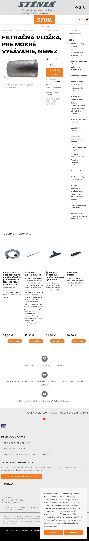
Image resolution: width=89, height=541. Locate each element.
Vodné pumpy (77, 100)
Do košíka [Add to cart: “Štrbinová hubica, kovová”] (36, 341)
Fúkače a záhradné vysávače (79, 121)
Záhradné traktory (79, 76)
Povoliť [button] (53, 533)
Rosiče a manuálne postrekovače (77, 162)
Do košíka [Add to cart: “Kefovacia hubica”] (78, 341)
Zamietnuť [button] (73, 533)
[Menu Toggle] (14, 20)
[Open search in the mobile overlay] (9, 7)
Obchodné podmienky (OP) (17, 443)
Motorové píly (77, 52)
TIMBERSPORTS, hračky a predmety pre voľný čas (79, 216)
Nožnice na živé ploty (77, 89)
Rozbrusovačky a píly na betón (78, 178)
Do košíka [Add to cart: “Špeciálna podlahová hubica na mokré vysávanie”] (57, 341)
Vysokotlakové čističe (77, 129)
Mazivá (74, 185)
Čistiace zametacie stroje (78, 155)
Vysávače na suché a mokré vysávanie (28, 30)
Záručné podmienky (14, 449)
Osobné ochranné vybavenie (78, 206)
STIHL (10, 30)
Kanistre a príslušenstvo (77, 190)
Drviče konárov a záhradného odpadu (78, 111)
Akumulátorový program (77, 45)
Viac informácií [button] (50, 526)
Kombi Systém (77, 82)
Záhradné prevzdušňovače (78, 104)
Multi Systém (76, 85)
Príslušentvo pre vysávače (79, 148)
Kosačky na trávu (78, 55)
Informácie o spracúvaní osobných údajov (26, 454)
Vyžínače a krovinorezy (76, 68)
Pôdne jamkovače (78, 171)
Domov (4, 30)
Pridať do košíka (54, 72)
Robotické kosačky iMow (79, 62)
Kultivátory (75, 96)
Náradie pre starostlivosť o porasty (77, 196)
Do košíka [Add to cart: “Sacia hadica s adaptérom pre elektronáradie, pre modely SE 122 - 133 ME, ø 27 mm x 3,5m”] (15, 341)
